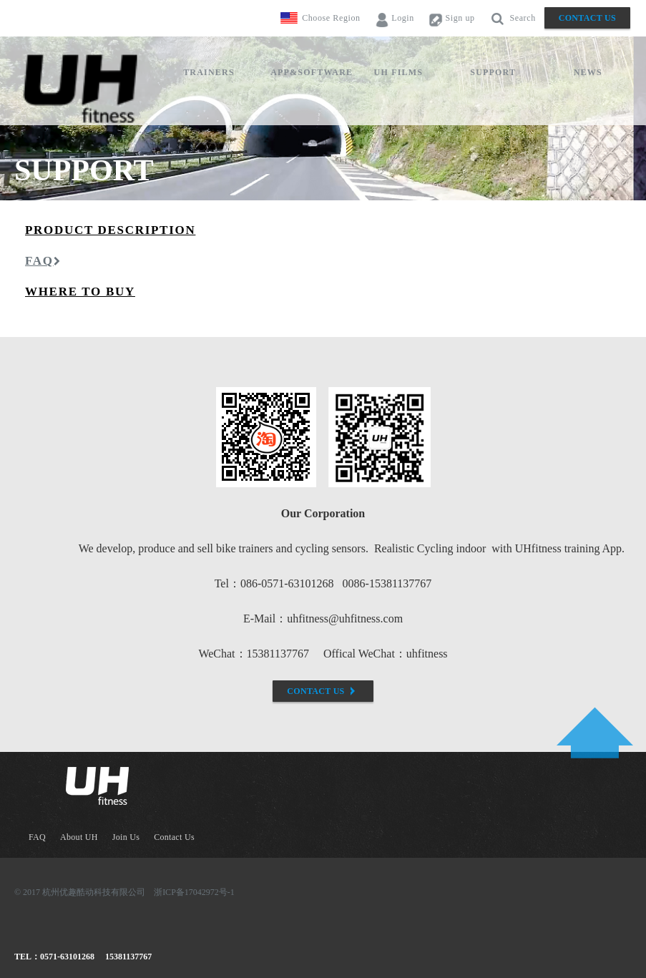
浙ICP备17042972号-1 (194, 892)
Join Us (126, 837)
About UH (79, 837)
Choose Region (331, 18)
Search (512, 18)
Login (394, 18)
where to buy (80, 291)
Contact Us (587, 18)
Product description (110, 230)
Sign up (452, 18)
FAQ (43, 261)
